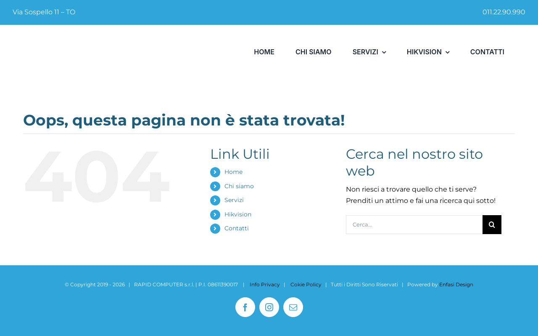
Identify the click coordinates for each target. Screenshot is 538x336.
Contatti (236, 228)
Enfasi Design (456, 284)
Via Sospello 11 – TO (44, 12)
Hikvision (237, 214)
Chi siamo (239, 186)
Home (233, 172)
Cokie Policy (306, 284)
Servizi (234, 200)
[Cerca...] (414, 224)
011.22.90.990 (504, 12)
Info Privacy (265, 284)
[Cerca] (492, 224)
